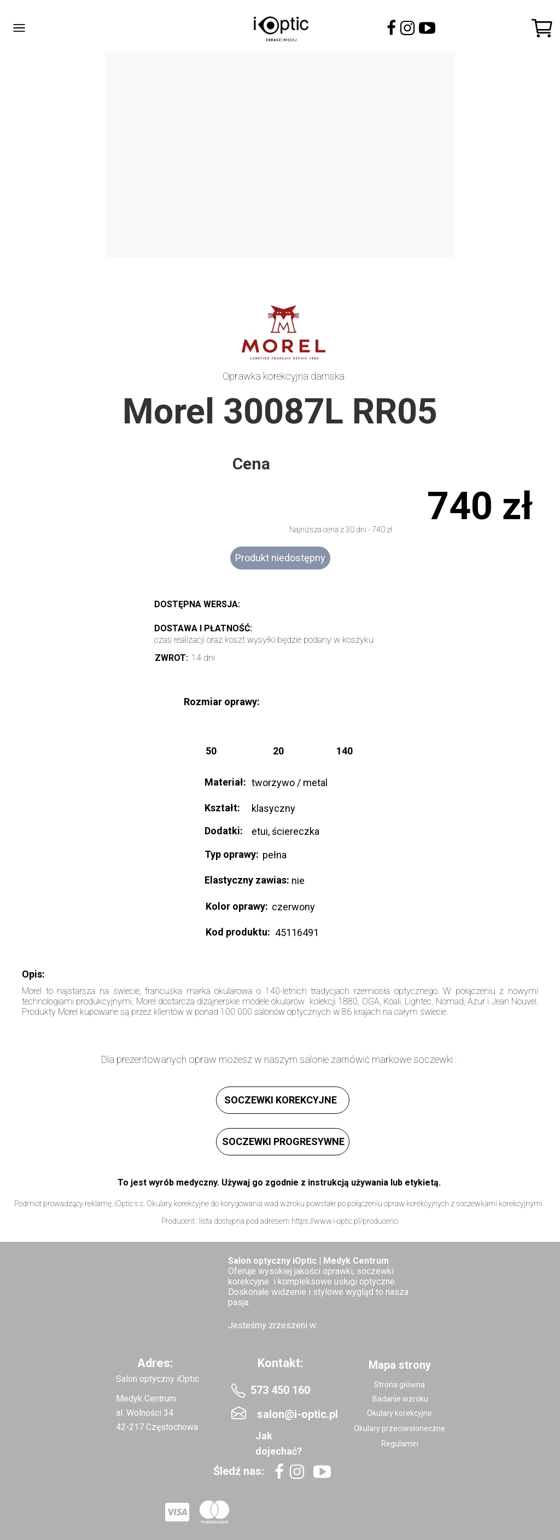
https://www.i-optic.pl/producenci (345, 1221)
